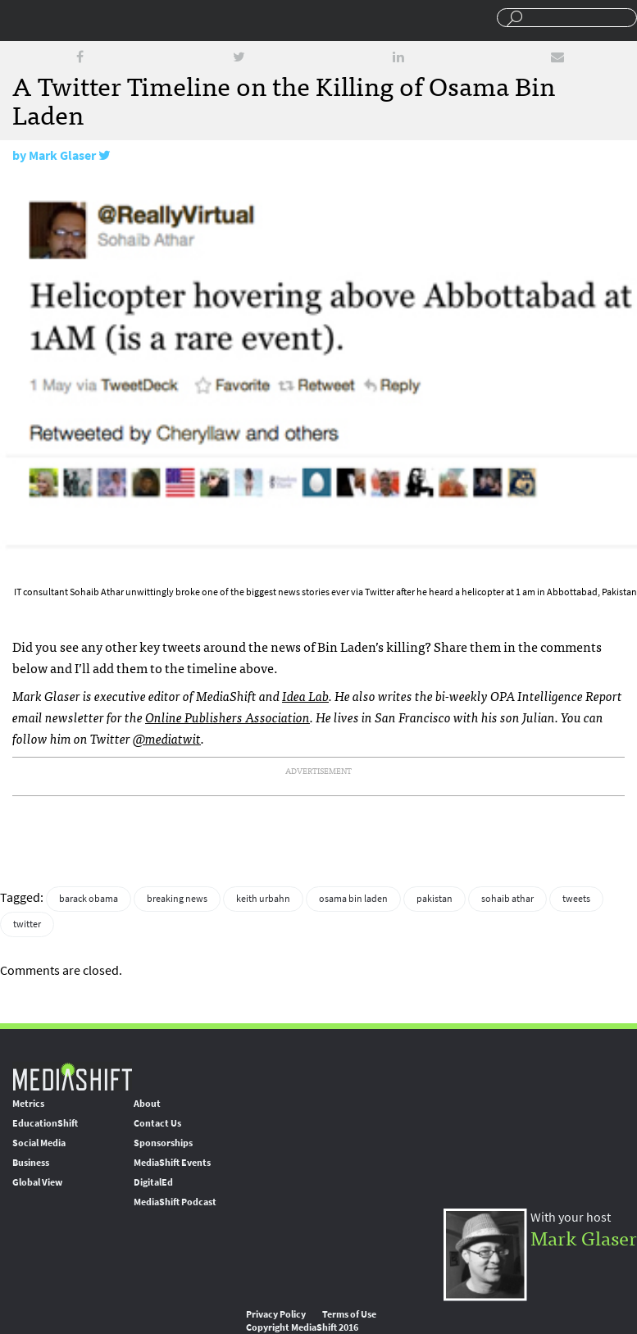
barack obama (88, 898)
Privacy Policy (276, 1314)
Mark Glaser (62, 155)
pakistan (434, 898)
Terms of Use (349, 1314)
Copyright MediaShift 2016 (302, 1327)
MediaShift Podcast (175, 1202)
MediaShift (72, 1076)
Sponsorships (163, 1143)
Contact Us (157, 1123)
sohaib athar (507, 898)
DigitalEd (153, 1182)
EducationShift (45, 1123)
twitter (27, 924)
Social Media (39, 1143)
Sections (19, 19)
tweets (576, 898)
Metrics (28, 1103)
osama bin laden (353, 898)
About (147, 1103)
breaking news (177, 898)
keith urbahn (263, 898)
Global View (37, 1182)
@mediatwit (167, 738)
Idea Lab (305, 695)
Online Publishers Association (227, 716)
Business (30, 1162)
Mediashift (127, 20)
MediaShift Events (172, 1162)
